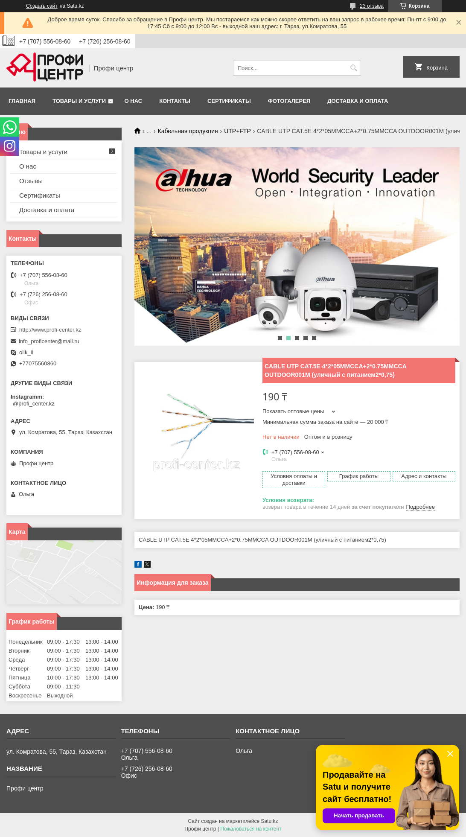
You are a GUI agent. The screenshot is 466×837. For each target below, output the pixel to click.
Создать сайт (42, 6)
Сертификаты (229, 101)
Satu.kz (269, 821)
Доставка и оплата (357, 101)
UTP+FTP (237, 131)
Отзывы (31, 180)
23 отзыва (372, 6)
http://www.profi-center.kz (50, 330)
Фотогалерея (289, 101)
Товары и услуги (79, 101)
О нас (134, 101)
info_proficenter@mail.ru (49, 341)
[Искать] (353, 68)
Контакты (174, 101)
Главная (22, 101)
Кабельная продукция (188, 131)
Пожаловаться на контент (250, 829)
